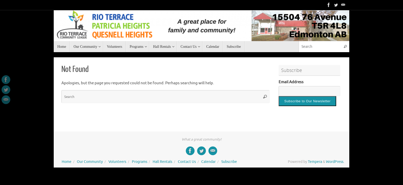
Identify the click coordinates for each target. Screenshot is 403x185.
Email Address (291, 82)
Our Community (90, 162)
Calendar (208, 162)
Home (66, 162)
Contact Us (187, 162)
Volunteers (117, 162)
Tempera (315, 162)
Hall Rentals (162, 162)
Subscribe (229, 162)
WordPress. (335, 162)
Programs (139, 162)
